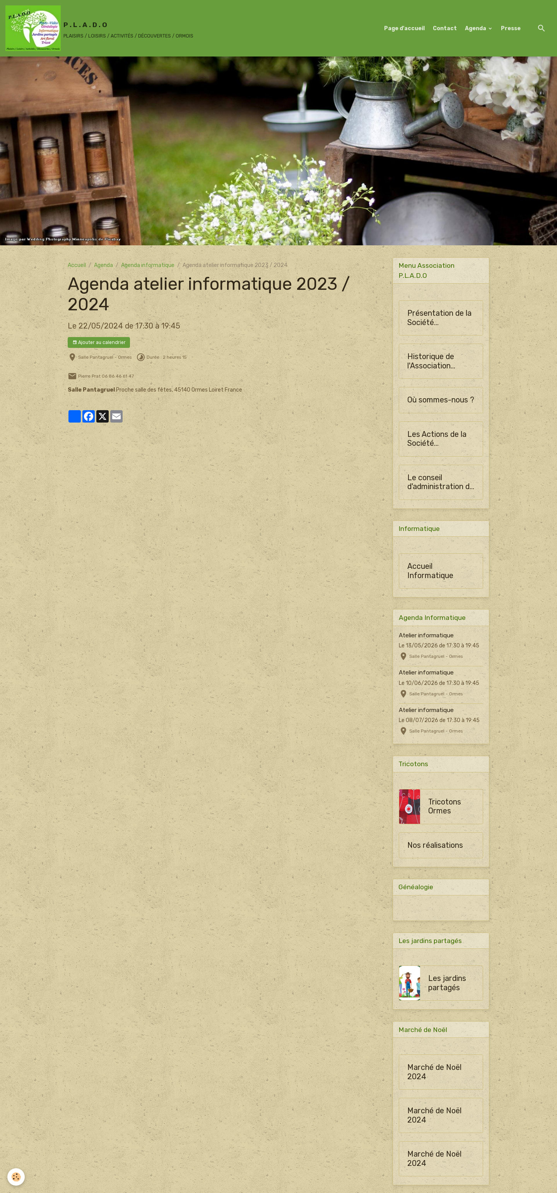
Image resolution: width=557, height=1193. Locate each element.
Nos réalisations (435, 846)
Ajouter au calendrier (99, 343)
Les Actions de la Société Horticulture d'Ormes (436, 439)
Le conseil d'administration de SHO (440, 483)
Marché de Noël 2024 (434, 1074)
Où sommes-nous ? (440, 400)
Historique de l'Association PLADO (430, 362)
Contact (445, 28)
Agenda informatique (147, 265)
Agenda (476, 28)
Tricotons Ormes (444, 807)
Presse (511, 28)
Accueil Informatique (430, 572)
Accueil (77, 265)
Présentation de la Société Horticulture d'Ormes (439, 318)
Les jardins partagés (447, 985)
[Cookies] (16, 1177)
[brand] (99, 28)
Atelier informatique (426, 635)
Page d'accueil (404, 28)
